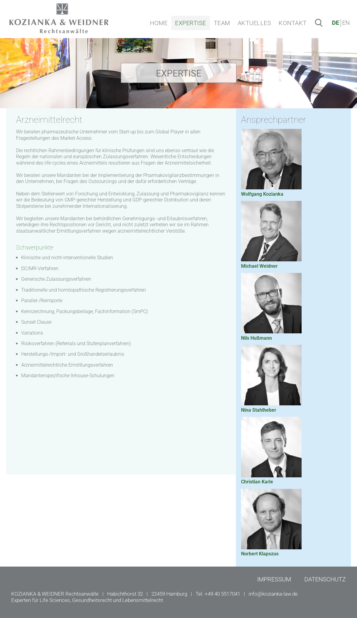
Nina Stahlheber (258, 410)
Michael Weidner (259, 266)
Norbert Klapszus (260, 554)
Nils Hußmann (256, 338)
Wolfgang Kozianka (262, 194)
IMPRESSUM (274, 579)
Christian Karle (257, 482)
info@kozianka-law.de (273, 594)
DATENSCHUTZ (325, 579)
